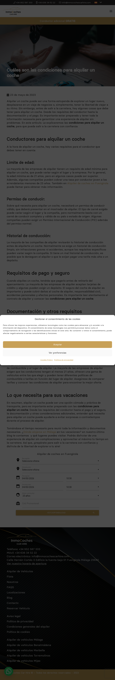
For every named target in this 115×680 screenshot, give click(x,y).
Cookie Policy (46, 360)
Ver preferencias (57, 352)
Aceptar (57, 344)
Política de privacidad (63, 360)
